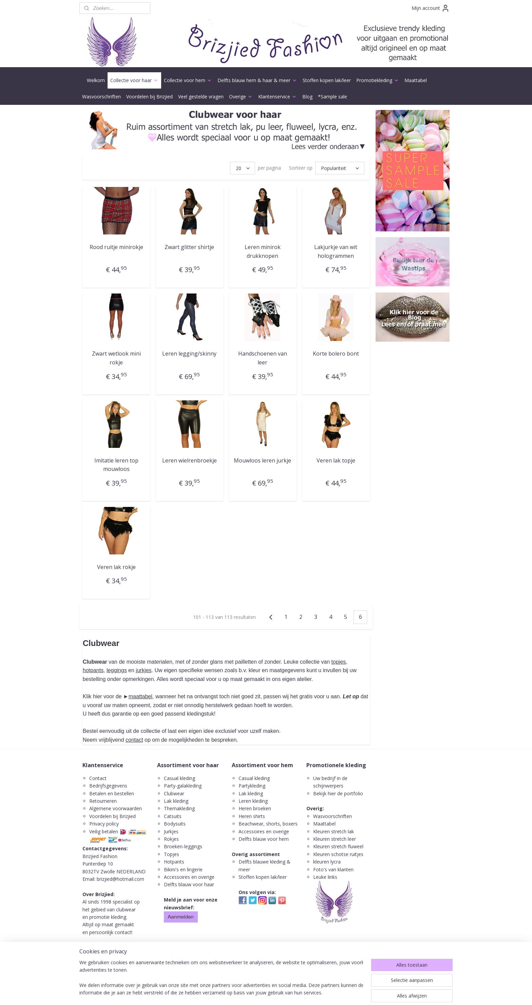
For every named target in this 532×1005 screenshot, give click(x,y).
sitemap (242, 992)
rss (256, 992)
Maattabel (415, 80)
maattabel (140, 696)
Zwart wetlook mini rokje (116, 358)
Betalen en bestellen (111, 793)
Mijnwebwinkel (341, 992)
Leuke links (325, 877)
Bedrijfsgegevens (108, 785)
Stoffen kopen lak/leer (327, 80)
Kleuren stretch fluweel (338, 846)
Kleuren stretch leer (334, 839)
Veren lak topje (336, 460)
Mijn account (431, 8)
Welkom (96, 80)
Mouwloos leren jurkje (262, 460)
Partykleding (252, 785)
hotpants (93, 670)
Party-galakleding (183, 785)
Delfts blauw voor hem (264, 839)
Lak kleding (176, 801)
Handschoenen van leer (262, 358)
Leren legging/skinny (189, 353)
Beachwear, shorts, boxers (268, 823)
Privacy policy (104, 823)
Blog (307, 96)
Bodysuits (175, 823)
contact (134, 740)
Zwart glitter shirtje (189, 247)
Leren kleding (253, 801)
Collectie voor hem (188, 80)
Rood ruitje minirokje (116, 247)
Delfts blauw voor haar (189, 884)
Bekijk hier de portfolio (338, 793)
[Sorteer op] (340, 168)
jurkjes (143, 670)
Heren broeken (255, 808)
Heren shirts (252, 816)
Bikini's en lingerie (183, 869)
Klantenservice (277, 96)
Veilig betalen (103, 831)
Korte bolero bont (336, 353)
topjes (338, 662)
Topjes (171, 854)
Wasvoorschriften (101, 96)
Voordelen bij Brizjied (149, 96)
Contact (98, 778)
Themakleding (180, 808)
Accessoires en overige (189, 877)
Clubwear (174, 793)
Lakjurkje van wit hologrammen (335, 251)
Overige (241, 96)
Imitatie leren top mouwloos (116, 464)
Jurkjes (171, 831)
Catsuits (173, 816)
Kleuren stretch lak (333, 831)
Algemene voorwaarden (115, 808)
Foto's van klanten (333, 869)
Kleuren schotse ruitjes (338, 854)
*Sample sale (332, 96)
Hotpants (174, 861)
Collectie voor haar (134, 80)
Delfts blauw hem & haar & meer (257, 80)
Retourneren (103, 801)
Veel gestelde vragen (201, 96)
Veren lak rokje (116, 567)
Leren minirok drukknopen (263, 251)
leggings (117, 670)
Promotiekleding (377, 80)
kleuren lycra (327, 861)
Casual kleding (180, 778)
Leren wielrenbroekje (189, 460)
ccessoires (253, 831)
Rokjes (171, 839)
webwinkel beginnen (282, 992)
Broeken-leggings (183, 846)
